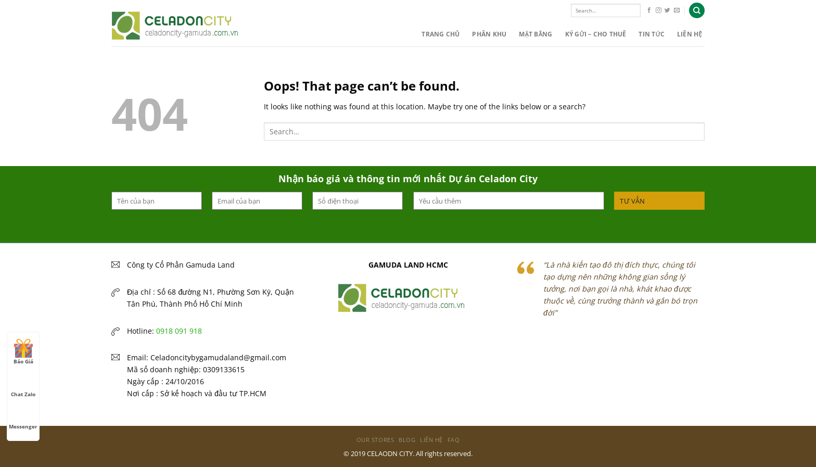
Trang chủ (441, 34)
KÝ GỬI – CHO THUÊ (596, 34)
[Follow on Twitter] (667, 10)
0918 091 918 (179, 331)
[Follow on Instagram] (658, 10)
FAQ (454, 440)
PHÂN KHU (489, 34)
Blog (407, 440)
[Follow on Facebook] (649, 10)
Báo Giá (23, 352)
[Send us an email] (677, 10)
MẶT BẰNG (535, 34)
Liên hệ (689, 34)
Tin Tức (652, 34)
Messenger (23, 417)
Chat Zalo (23, 385)
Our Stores (375, 440)
